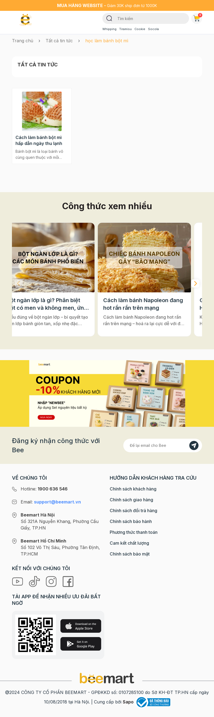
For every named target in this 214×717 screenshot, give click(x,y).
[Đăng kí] (194, 445)
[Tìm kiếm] (109, 18)
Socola (153, 29)
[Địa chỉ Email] (162, 445)
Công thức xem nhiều (107, 206)
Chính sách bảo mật (130, 554)
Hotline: (44, 489)
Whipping (109, 29)
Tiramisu (125, 29)
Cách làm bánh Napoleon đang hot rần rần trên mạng (154, 304)
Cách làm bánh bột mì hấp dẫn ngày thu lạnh (38, 140)
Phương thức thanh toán (134, 532)
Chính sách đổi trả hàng (133, 510)
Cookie (139, 29)
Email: (51, 502)
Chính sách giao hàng (131, 499)
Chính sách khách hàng (133, 489)
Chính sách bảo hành (131, 521)
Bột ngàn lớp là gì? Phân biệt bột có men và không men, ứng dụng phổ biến (58, 304)
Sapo (128, 702)
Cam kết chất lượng (129, 543)
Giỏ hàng (197, 17)
